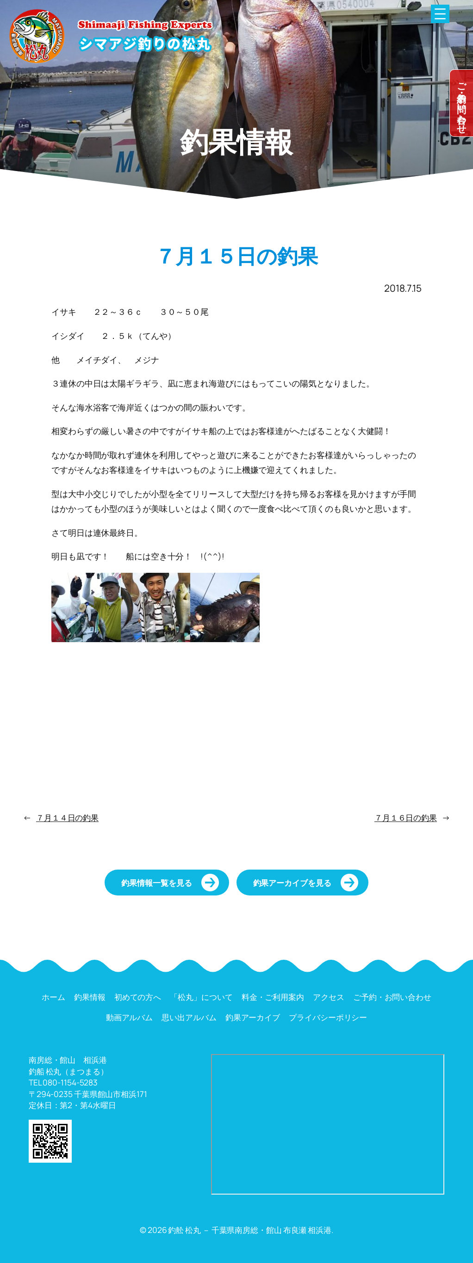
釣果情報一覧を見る (156, 882)
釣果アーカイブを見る (292, 882)
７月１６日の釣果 (405, 817)
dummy (461, 103)
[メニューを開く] (440, 14)
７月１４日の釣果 (67, 817)
